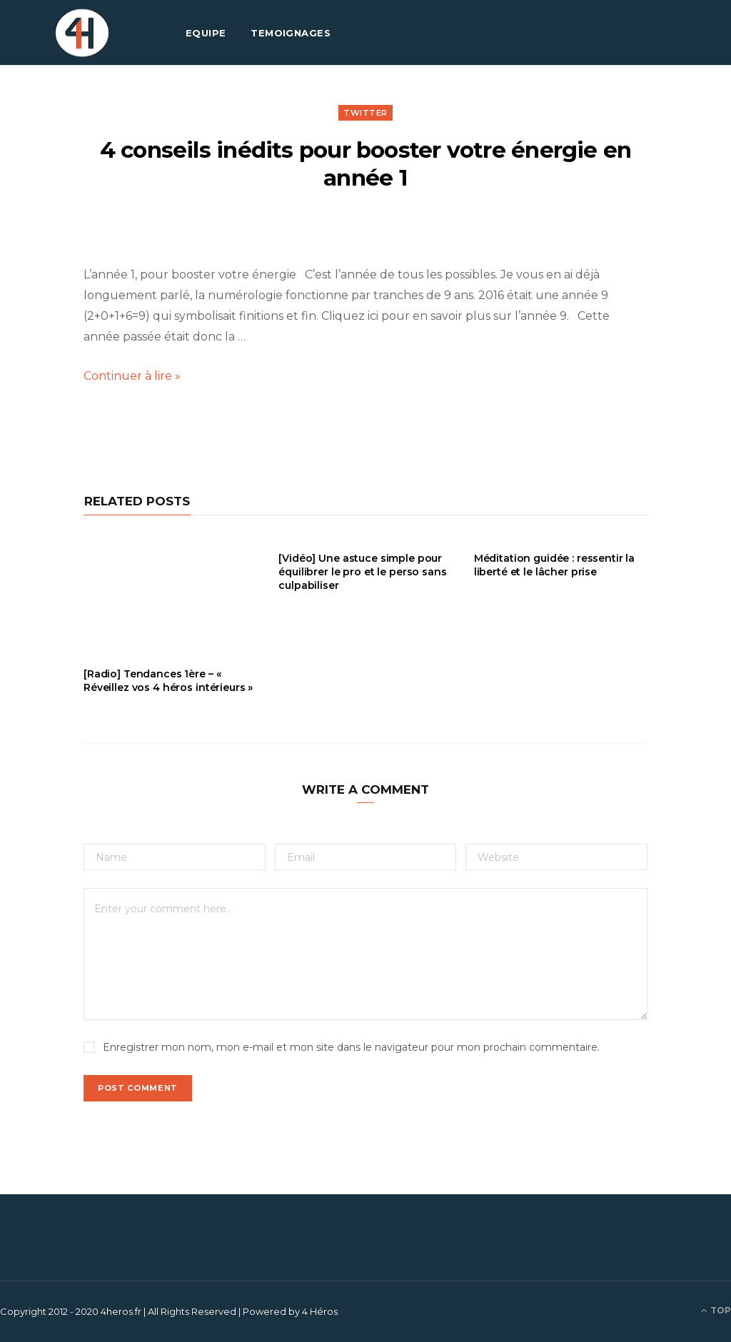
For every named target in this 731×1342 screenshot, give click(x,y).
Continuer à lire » (132, 376)
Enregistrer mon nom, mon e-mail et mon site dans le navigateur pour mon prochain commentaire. (351, 1047)
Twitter (365, 113)
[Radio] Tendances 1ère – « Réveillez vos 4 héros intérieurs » (168, 680)
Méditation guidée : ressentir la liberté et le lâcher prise (554, 565)
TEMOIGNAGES (291, 33)
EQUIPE (206, 33)
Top (716, 1310)
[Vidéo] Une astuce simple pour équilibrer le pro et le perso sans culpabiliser (362, 572)
